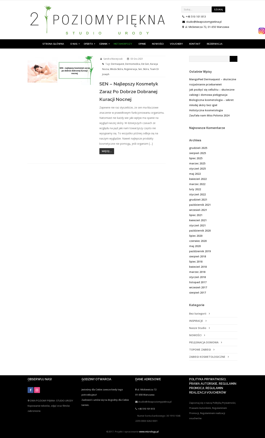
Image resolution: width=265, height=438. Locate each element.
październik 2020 (200, 230)
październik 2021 (200, 204)
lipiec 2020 (195, 235)
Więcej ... (107, 151)
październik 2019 (200, 251)
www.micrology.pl (149, 431)
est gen (145, 63)
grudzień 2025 (198, 148)
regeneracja (130, 69)
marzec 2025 (197, 163)
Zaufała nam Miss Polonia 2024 (209, 115)
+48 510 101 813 (196, 16)
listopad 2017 (197, 282)
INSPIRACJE (196, 321)
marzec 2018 (197, 272)
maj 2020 (195, 246)
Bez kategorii (197, 313)
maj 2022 (195, 173)
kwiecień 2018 (198, 266)
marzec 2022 (197, 184)
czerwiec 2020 (198, 241)
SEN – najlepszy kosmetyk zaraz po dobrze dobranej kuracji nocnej (128, 91)
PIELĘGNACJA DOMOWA (203, 342)
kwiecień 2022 (198, 179)
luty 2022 (195, 189)
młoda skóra (116, 69)
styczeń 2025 (197, 168)
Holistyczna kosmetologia (206, 110)
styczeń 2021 (197, 225)
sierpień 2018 (197, 256)
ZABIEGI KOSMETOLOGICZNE (207, 356)
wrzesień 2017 (198, 287)
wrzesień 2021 (198, 210)
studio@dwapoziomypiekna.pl (204, 21)
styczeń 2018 (197, 277)
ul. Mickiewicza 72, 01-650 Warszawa (207, 27)
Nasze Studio (197, 328)
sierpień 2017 (197, 292)
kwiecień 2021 (198, 220)
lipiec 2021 (195, 215)
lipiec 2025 (195, 158)
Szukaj (218, 9)
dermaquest (117, 63)
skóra (146, 69)
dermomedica (132, 63)
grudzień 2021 (198, 199)
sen (140, 69)
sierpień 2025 (197, 153)
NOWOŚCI (195, 335)
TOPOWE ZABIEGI (200, 349)
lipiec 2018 (195, 261)
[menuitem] (53, 44)
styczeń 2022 (197, 194)
